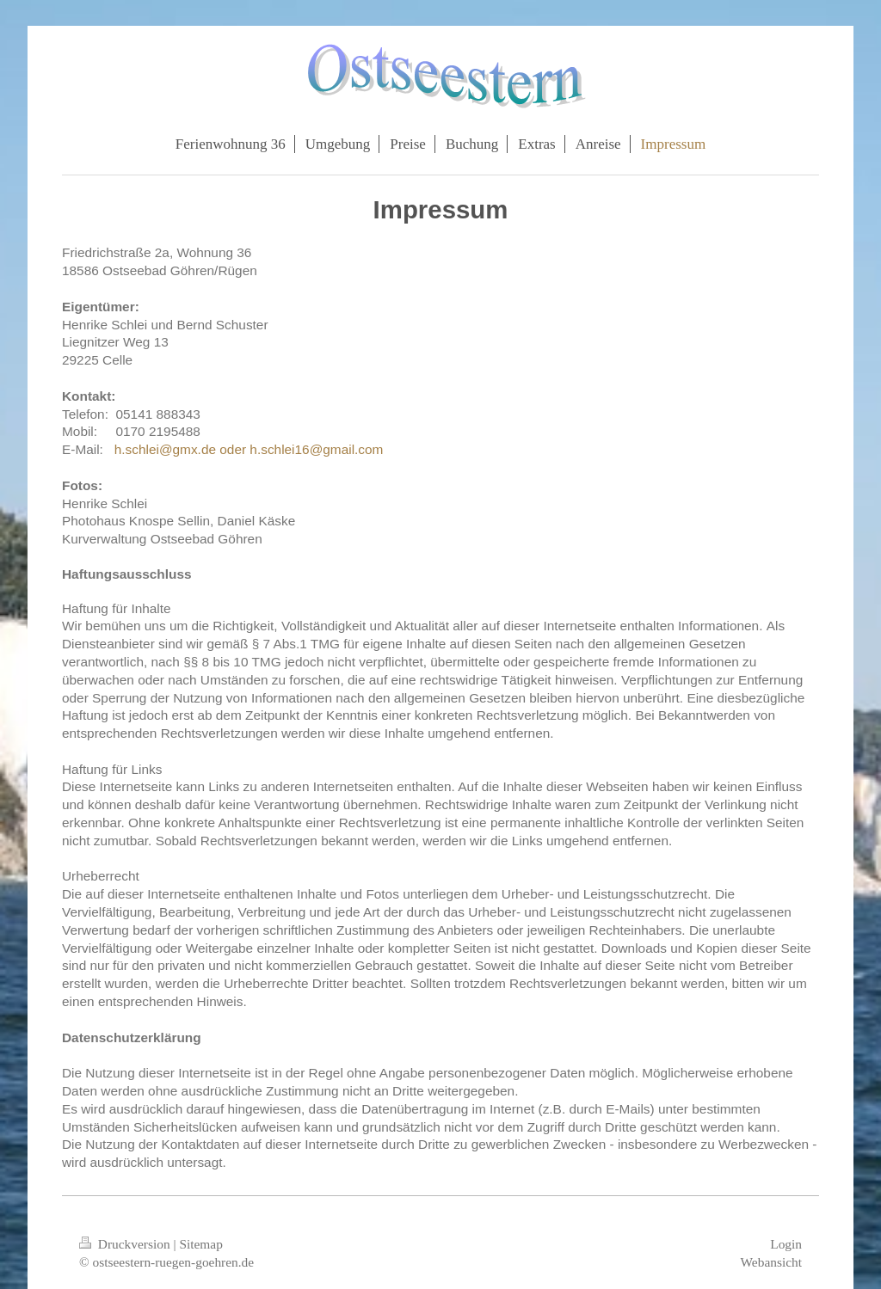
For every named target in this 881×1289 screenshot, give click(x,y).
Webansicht (771, 1262)
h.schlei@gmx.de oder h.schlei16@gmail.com (249, 449)
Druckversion (126, 1244)
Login (786, 1244)
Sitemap (200, 1244)
